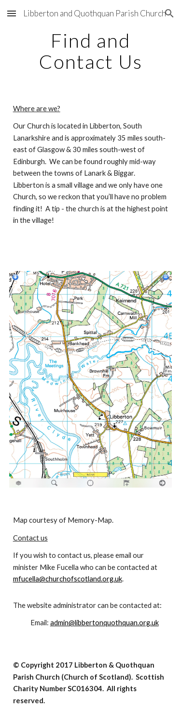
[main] (90, 51)
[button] (11, 13)
